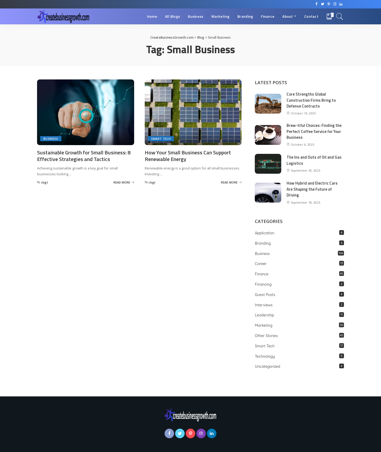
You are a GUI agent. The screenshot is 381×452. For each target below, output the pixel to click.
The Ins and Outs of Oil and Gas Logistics (314, 160)
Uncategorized (267, 366)
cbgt (44, 182)
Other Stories (266, 335)
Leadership (264, 315)
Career (261, 263)
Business (50, 139)
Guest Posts (265, 294)
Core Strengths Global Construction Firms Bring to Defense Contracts (311, 100)
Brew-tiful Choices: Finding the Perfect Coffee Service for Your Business (314, 131)
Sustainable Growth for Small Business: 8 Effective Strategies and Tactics (83, 155)
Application (264, 233)
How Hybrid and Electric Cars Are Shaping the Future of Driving (312, 189)
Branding (263, 243)
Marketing (263, 325)
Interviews (264, 305)
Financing (263, 284)
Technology (265, 356)
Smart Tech (161, 139)
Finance (261, 274)
